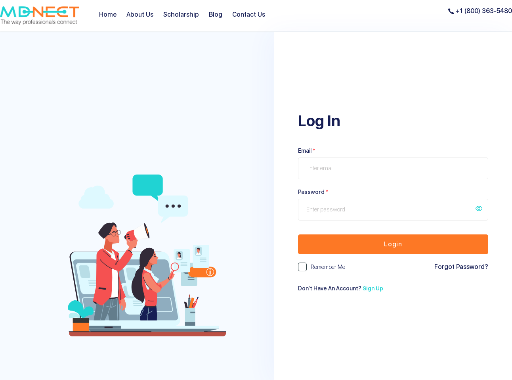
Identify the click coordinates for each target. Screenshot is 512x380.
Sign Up (373, 288)
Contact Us (248, 14)
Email (306, 151)
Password (313, 192)
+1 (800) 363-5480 (480, 11)
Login (393, 244)
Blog (215, 14)
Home (108, 14)
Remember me (328, 267)
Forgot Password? (461, 266)
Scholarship (181, 14)
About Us (139, 14)
